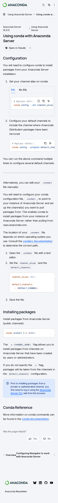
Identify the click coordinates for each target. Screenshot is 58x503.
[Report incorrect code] (39, 101)
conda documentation (35, 418)
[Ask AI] (49, 101)
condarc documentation (37, 241)
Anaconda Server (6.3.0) (12, 28)
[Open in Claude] (15, 48)
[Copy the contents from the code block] (44, 101)
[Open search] (43, 4)
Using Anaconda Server (39, 28)
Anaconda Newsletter (16, 491)
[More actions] (54, 5)
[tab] (13, 89)
